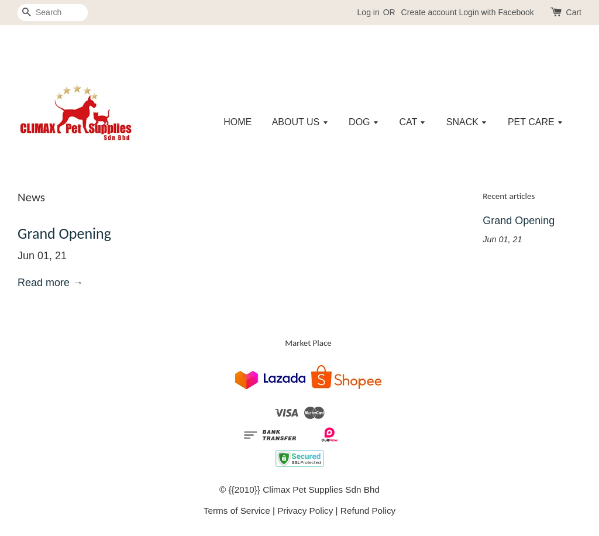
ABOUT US (300, 122)
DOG (364, 122)
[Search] (53, 12)
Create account (429, 12)
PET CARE (535, 122)
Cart (573, 12)
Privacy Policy (305, 511)
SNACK (467, 122)
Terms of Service (237, 511)
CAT (412, 122)
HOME (237, 122)
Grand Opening (64, 233)
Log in (368, 12)
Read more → (50, 282)
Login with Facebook (496, 12)
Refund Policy (367, 511)
